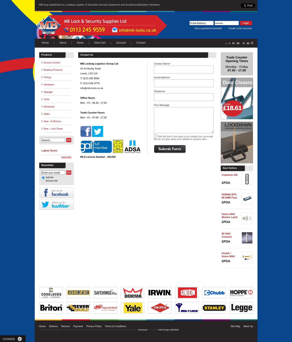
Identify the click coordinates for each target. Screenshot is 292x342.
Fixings (47, 77)
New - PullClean (52, 121)
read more (66, 157)
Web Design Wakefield (168, 330)
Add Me (49, 177)
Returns (65, 326)
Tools (46, 99)
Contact (140, 42)
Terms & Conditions (115, 326)
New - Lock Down (53, 128)
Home (45, 42)
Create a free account (240, 28)
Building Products (53, 70)
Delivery (53, 326)
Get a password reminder (208, 28)
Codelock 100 (230, 175)
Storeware (142, 330)
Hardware (49, 84)
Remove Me (52, 181)
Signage (48, 92)
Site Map (235, 326)
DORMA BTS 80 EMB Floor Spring (229, 197)
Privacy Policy (94, 326)
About (62, 42)
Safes (47, 114)
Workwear (49, 106)
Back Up (248, 326)
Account (121, 42)
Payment (78, 326)
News (80, 42)
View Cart (100, 42)
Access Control (52, 62)
